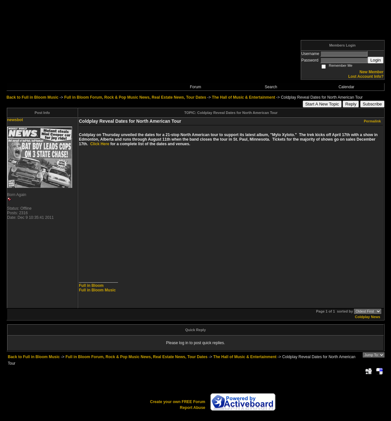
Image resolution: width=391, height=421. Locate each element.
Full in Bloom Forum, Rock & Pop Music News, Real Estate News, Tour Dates (135, 97)
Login (375, 60)
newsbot (15, 120)
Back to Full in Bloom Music (32, 97)
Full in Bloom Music (97, 290)
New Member (371, 72)
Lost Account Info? (366, 76)
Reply (350, 104)
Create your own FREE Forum (177, 402)
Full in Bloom (91, 285)
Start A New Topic (322, 104)
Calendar (346, 87)
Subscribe (372, 104)
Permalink (372, 121)
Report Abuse (192, 407)
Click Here (99, 144)
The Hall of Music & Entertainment (243, 97)
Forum (195, 87)
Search (271, 87)
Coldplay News (367, 317)
